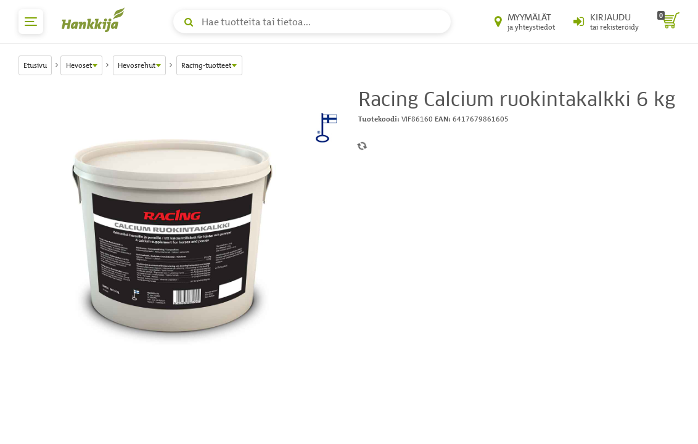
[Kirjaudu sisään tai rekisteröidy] (606, 21)
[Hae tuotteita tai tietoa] (312, 21)
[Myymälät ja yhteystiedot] (525, 21)
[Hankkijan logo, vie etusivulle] (95, 19)
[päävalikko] (30, 21)
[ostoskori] (668, 21)
